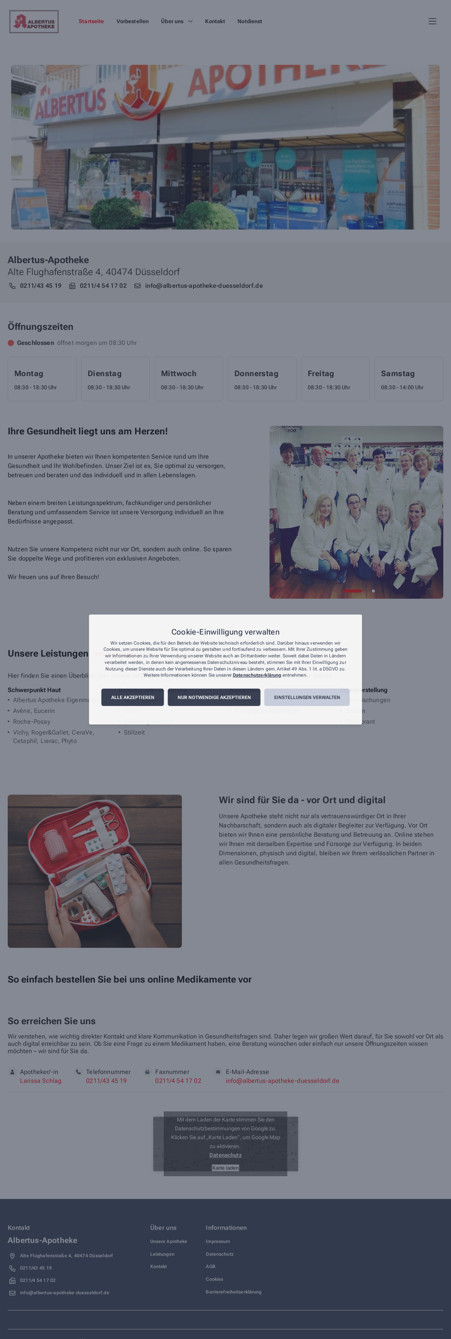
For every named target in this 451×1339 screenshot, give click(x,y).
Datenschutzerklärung (257, 675)
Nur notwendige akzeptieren (214, 697)
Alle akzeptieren (132, 697)
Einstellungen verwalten (307, 697)
